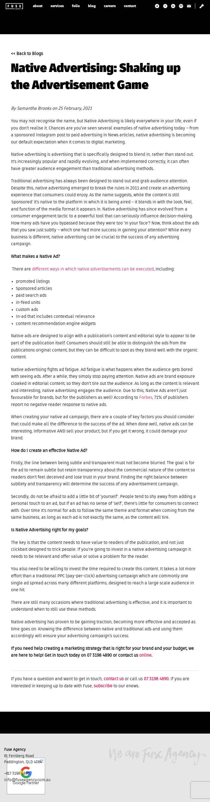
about (37, 6)
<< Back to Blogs (27, 54)
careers (110, 6)
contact (130, 6)
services (57, 6)
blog (92, 6)
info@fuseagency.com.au (27, 780)
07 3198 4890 (156, 679)
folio (76, 6)
